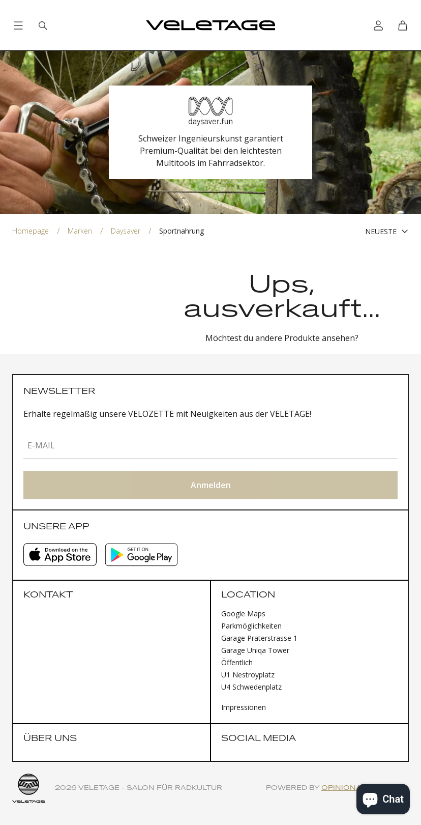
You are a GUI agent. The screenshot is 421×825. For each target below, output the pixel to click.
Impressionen (243, 707)
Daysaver (125, 231)
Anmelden (211, 485)
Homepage (30, 231)
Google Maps (243, 613)
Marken (80, 231)
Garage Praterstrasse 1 (259, 638)
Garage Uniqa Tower (255, 650)
